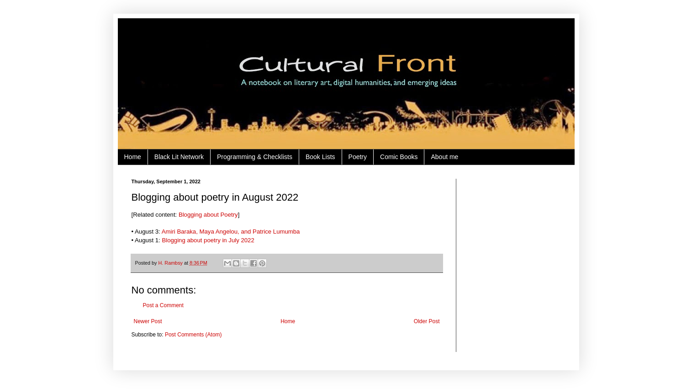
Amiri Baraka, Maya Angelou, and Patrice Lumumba (231, 231)
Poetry (358, 156)
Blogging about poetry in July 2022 (208, 240)
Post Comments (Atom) (193, 334)
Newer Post (148, 321)
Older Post (427, 321)
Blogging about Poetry (208, 214)
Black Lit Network (179, 156)
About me (444, 156)
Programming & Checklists (254, 156)
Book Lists (320, 156)
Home (132, 156)
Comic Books (398, 156)
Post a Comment (163, 305)
